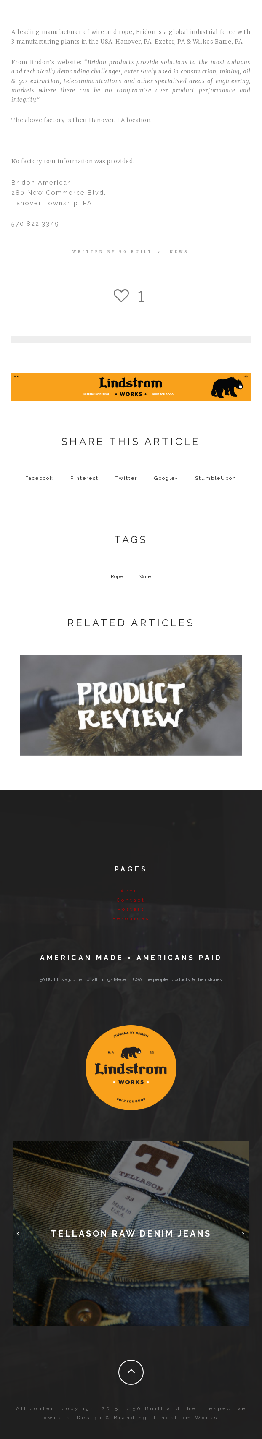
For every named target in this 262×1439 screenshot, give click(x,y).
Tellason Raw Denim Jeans (131, 1234)
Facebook (39, 478)
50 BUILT (135, 252)
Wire (145, 576)
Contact (131, 900)
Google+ (166, 478)
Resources (131, 918)
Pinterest (84, 478)
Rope (117, 576)
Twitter (126, 478)
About (131, 891)
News (179, 252)
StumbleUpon (215, 478)
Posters (131, 909)
